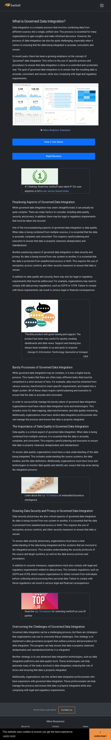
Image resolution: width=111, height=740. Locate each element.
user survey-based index (55, 191)
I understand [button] (100, 734)
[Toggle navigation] (102, 5)
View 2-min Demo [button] (53, 141)
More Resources (55, 721)
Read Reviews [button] (53, 156)
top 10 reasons (43, 611)
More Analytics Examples (55, 130)
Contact (55, 726)
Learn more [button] (9, 736)
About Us (25, 726)
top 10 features (50, 495)
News (85, 726)
